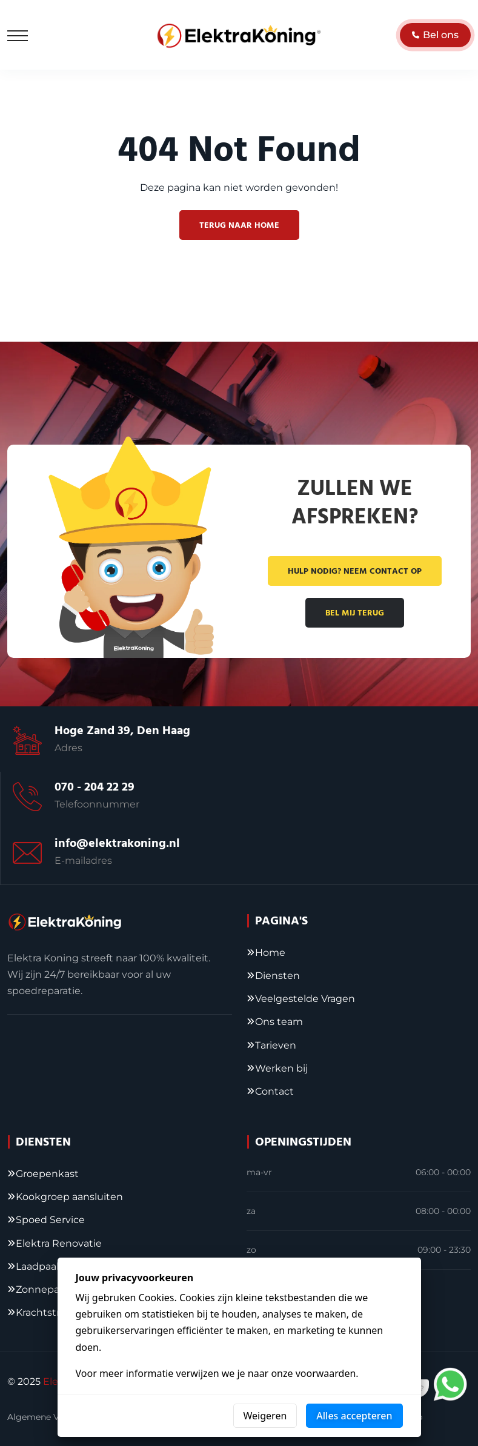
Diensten (277, 975)
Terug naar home (239, 225)
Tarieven (275, 1045)
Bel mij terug (354, 613)
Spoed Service (50, 1219)
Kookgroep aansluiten (69, 1196)
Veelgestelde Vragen (305, 998)
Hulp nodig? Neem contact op (355, 571)
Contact (274, 1091)
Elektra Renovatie (59, 1243)
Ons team (279, 1021)
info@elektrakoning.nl (117, 843)
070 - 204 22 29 (94, 786)
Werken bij (281, 1068)
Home (270, 952)
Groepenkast (47, 1173)
